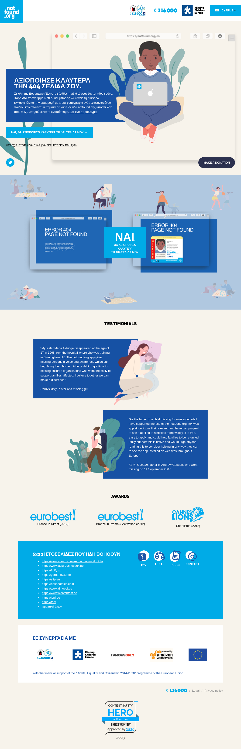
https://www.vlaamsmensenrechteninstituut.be (72, 561)
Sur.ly (130, 729)
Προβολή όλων (52, 606)
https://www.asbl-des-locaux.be (62, 566)
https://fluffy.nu (51, 570)
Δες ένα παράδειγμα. (83, 112)
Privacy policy (213, 690)
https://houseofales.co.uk (58, 584)
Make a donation (216, 162)
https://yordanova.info (56, 575)
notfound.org (120, 719)
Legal (196, 690)
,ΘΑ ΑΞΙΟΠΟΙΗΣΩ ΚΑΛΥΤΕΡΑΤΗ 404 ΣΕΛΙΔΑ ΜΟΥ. (125, 242)
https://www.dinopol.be (57, 588)
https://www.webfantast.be (59, 593)
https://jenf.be (51, 597)
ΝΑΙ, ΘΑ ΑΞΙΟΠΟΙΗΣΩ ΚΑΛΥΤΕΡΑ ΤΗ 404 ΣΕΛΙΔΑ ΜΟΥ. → (49, 132)
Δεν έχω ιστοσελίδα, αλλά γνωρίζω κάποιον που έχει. (41, 145)
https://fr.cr (49, 602)
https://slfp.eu (51, 579)
